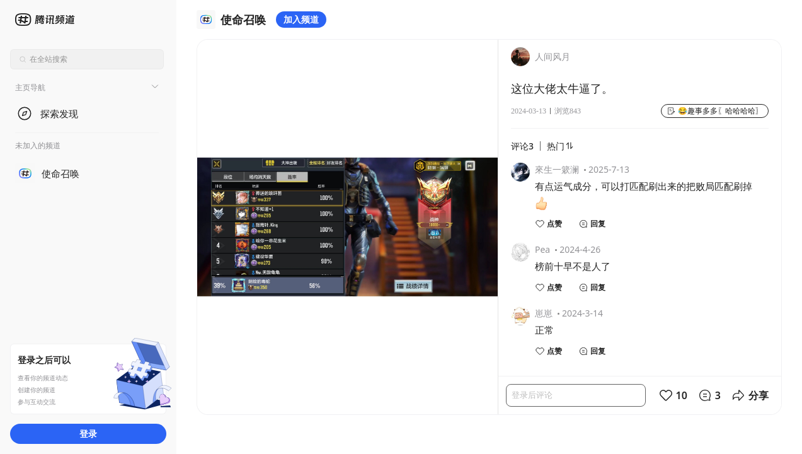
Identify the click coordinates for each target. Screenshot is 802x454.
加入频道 (301, 19)
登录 (88, 433)
